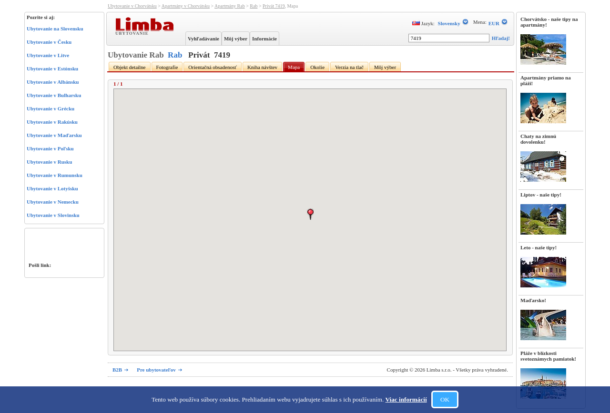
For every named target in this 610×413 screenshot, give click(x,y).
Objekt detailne (129, 67)
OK (444, 399)
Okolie (317, 67)
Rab (253, 6)
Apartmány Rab (229, 6)
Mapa (294, 67)
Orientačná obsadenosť (212, 67)
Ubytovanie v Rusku (49, 162)
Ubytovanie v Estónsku (52, 68)
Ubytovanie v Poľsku (50, 148)
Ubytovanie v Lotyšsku (52, 188)
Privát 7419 (274, 6)
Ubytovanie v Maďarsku (54, 135)
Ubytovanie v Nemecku (53, 202)
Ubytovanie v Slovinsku (53, 215)
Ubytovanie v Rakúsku (52, 122)
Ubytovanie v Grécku (50, 108)
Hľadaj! (501, 38)
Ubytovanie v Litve (48, 55)
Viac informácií (406, 399)
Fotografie (167, 67)
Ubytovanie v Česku (49, 42)
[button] (310, 214)
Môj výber (235, 38)
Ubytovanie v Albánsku (53, 82)
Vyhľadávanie (203, 38)
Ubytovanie (133, 33)
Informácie (264, 38)
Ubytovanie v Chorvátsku (132, 6)
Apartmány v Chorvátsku (186, 6)
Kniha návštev (262, 67)
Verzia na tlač (349, 67)
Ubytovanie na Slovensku (55, 28)
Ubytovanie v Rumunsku (54, 175)
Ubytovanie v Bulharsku (54, 95)
